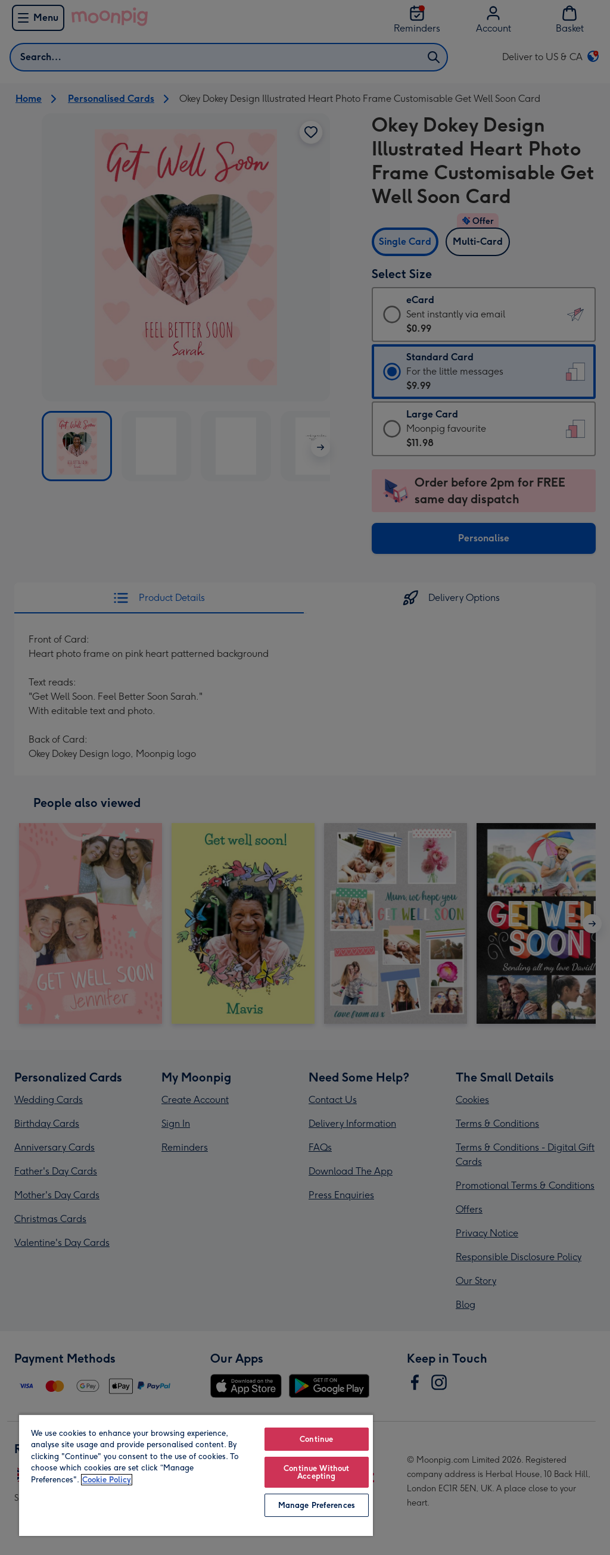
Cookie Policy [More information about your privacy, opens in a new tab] (106, 1479)
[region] (196, 1475)
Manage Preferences (316, 1505)
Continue (316, 1439)
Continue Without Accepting (316, 1472)
